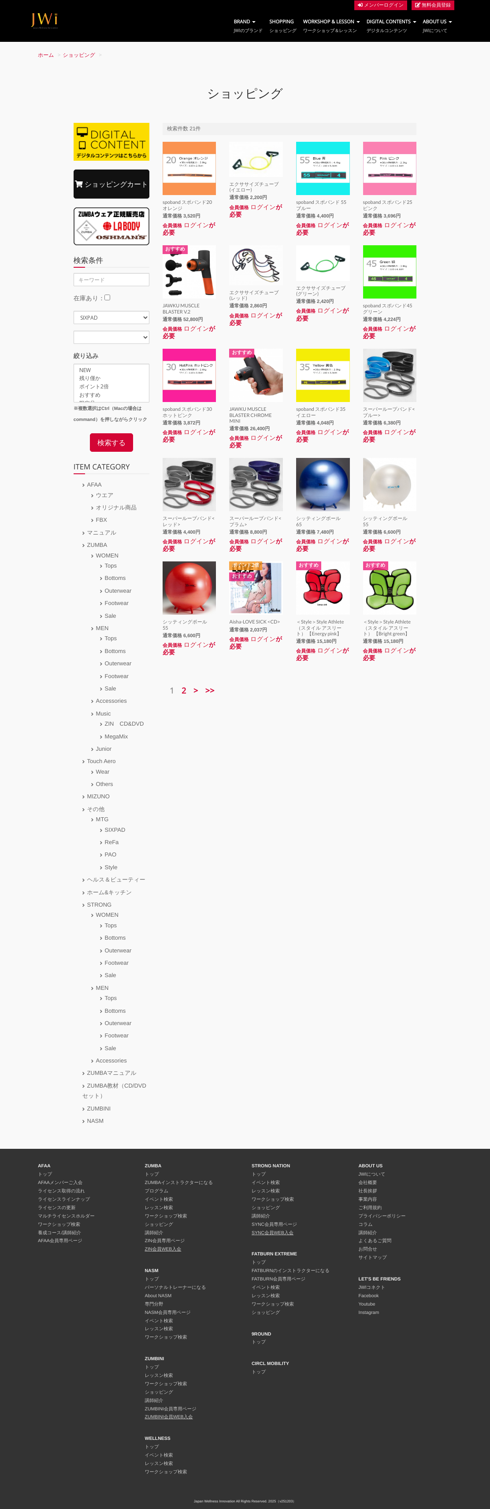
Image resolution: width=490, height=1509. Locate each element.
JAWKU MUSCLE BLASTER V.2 (181, 308)
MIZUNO (98, 796)
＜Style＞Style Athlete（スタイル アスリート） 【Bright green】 (387, 627)
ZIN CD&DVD (124, 723)
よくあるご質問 (375, 1240)
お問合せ (368, 1249)
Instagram (369, 1312)
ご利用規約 (370, 1207)
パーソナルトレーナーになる (175, 1287)
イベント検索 (159, 1199)
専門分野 (154, 1304)
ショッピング (79, 55)
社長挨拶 (368, 1191)
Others (104, 784)
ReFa (112, 842)
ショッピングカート (111, 184)
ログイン (196, 225)
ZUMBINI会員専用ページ (171, 1409)
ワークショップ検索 (59, 1224)
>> (210, 691)
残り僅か (111, 378)
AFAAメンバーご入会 (60, 1182)
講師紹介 (154, 1233)
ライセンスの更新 (56, 1207)
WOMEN (107, 555)
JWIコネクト (372, 1287)
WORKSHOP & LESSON (331, 26)
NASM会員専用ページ (168, 1312)
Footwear (117, 603)
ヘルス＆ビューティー (116, 879)
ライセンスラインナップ (64, 1199)
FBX (101, 520)
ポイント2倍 (111, 387)
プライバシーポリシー (382, 1216)
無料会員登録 (433, 5)
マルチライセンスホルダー (66, 1216)
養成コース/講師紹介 (59, 1233)
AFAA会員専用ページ (60, 1240)
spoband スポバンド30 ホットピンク (190, 412)
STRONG (99, 904)
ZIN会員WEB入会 (163, 1249)
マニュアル (102, 532)
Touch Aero (101, 761)
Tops (111, 565)
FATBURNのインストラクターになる (291, 1270)
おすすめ (111, 395)
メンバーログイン (381, 5)
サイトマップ (373, 1257)
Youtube (367, 1304)
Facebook (369, 1296)
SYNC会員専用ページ (274, 1224)
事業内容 (368, 1199)
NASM (95, 1121)
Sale (110, 615)
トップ (45, 1174)
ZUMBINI (99, 1108)
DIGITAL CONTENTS (391, 26)
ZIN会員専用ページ (165, 1240)
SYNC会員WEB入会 (272, 1233)
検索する (111, 442)
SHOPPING (282, 26)
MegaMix (116, 736)
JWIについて (372, 1174)
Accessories (111, 700)
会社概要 (368, 1182)
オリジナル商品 (116, 507)
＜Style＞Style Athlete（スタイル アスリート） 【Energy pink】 (320, 627)
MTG (102, 819)
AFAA (94, 484)
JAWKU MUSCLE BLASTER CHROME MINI (250, 415)
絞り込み (86, 355)
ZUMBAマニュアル (112, 1073)
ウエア (105, 495)
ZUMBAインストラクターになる (179, 1182)
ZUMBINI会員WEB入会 (169, 1417)
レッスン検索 (159, 1207)
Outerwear (118, 590)
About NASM (158, 1296)
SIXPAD (115, 829)
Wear (103, 771)
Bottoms (115, 578)
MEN (102, 628)
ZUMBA (97, 545)
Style (111, 867)
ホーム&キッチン (109, 892)
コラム (366, 1224)
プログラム (157, 1191)
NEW (111, 370)
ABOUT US (437, 26)
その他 (96, 809)
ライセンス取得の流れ (61, 1191)
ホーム (46, 55)
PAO (111, 854)
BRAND (248, 26)
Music (103, 713)
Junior (103, 748)
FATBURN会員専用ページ (278, 1279)
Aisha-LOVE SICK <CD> (254, 622)
